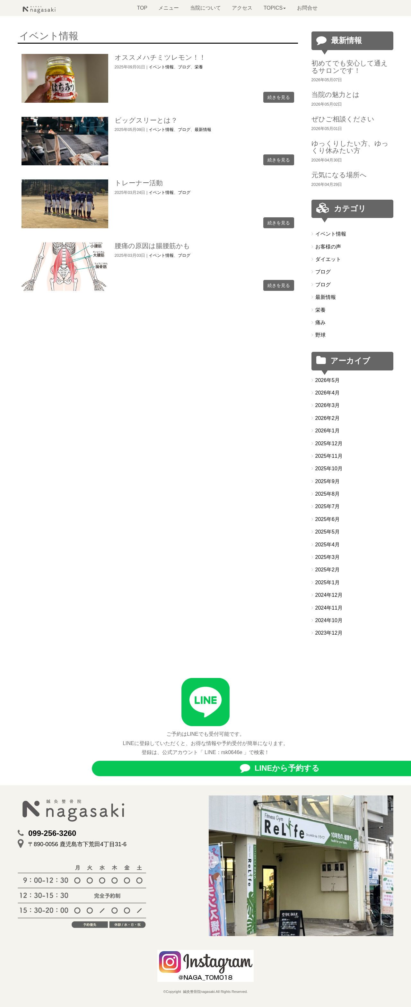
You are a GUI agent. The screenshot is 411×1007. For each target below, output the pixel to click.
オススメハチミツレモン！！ (160, 57)
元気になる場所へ (339, 174)
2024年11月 (329, 608)
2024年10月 (329, 620)
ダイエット (328, 259)
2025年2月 (327, 569)
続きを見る (278, 97)
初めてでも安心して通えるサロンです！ (349, 66)
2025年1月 (327, 582)
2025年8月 (327, 494)
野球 (320, 335)
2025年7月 (327, 506)
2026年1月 (327, 430)
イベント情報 (161, 67)
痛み (320, 322)
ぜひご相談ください (342, 119)
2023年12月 (329, 633)
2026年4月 (327, 392)
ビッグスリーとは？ (146, 120)
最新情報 (203, 129)
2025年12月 (329, 443)
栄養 (199, 67)
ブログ (184, 67)
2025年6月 (327, 519)
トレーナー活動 (139, 183)
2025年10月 (329, 468)
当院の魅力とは (335, 94)
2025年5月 (327, 531)
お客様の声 (328, 246)
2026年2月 (327, 418)
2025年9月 (327, 481)
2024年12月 (329, 595)
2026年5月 (327, 380)
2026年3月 (327, 405)
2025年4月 (327, 544)
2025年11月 (329, 456)
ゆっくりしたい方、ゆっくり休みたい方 (350, 147)
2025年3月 (327, 557)
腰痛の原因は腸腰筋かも (152, 245)
